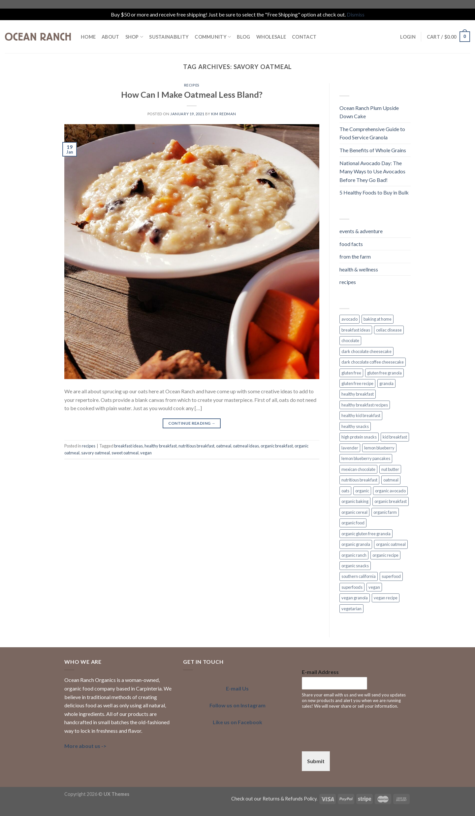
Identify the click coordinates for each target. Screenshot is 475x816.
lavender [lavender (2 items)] (349, 447)
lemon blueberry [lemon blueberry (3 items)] (379, 447)
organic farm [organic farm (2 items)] (385, 512)
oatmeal (223, 445)
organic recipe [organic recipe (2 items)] (385, 555)
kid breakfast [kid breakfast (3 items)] (395, 437)
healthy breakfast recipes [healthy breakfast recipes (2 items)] (364, 405)
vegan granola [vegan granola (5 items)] (354, 597)
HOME (88, 37)
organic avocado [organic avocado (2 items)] (390, 490)
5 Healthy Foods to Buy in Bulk (374, 192)
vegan (146, 452)
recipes (192, 85)
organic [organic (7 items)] (362, 490)
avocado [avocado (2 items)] (349, 319)
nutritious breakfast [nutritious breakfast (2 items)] (359, 479)
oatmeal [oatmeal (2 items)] (390, 479)
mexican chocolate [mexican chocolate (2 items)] (358, 469)
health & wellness (358, 269)
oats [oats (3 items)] (345, 490)
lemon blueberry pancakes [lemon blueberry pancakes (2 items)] (365, 458)
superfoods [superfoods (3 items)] (352, 587)
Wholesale (271, 37)
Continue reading (192, 423)
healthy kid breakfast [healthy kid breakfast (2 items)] (360, 415)
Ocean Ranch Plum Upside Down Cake (369, 112)
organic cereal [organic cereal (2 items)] (354, 512)
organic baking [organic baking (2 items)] (354, 501)
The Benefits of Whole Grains (372, 150)
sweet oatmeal (125, 452)
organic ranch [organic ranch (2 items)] (353, 555)
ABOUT (110, 37)
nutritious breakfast (196, 445)
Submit (316, 761)
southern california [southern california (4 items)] (358, 576)
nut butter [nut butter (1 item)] (390, 469)
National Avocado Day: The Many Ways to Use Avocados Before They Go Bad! (372, 171)
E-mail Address (320, 672)
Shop (134, 37)
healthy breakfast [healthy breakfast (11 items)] (357, 394)
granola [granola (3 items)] (386, 383)
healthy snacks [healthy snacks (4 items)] (355, 426)
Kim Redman (223, 114)
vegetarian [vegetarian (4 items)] (351, 608)
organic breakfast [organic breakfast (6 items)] (390, 501)
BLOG (243, 37)
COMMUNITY (213, 37)
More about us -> (85, 746)
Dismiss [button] (355, 14)
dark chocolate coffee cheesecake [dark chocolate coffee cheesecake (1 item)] (372, 362)
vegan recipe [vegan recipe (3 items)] (385, 597)
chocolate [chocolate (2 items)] (350, 340)
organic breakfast (277, 445)
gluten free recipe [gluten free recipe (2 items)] (357, 383)
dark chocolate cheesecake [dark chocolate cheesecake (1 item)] (366, 351)
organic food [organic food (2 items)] (352, 522)
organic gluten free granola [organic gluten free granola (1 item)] (366, 533)
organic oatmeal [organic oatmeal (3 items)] (391, 544)
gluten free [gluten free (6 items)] (351, 372)
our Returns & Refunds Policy (285, 798)
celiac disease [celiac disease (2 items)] (389, 330)
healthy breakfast (160, 445)
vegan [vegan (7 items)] (374, 587)
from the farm (355, 256)
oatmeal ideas (246, 445)
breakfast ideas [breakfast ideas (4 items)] (355, 330)
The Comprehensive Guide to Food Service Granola (372, 133)
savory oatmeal (95, 452)
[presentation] (352, 740)
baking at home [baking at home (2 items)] (378, 319)
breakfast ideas (128, 445)
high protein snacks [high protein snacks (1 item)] (359, 437)
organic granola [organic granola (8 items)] (355, 544)
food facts (351, 244)
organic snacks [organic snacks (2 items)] (355, 565)
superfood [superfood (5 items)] (391, 576)
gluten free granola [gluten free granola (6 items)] (384, 372)
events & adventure (361, 231)
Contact (304, 37)
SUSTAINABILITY (169, 37)
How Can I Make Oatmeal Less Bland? (192, 94)
